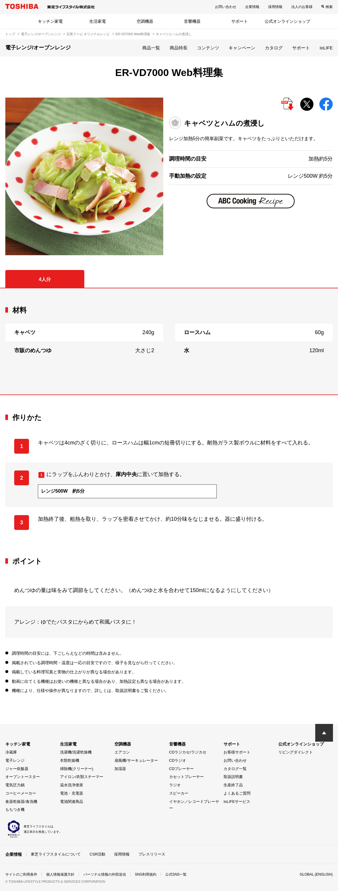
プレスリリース (151, 854)
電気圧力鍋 (15, 785)
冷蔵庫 (11, 752)
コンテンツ (208, 47)
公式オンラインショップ (287, 21)
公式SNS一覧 (176, 874)
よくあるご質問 (237, 793)
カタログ (274, 47)
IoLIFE (326, 47)
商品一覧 (151, 47)
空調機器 (145, 21)
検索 (329, 7)
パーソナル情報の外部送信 (104, 874)
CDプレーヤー (181, 769)
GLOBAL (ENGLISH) (316, 874)
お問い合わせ (225, 7)
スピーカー (178, 793)
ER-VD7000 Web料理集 (133, 34)
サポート (239, 21)
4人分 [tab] (45, 279)
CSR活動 (97, 854)
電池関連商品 (71, 801)
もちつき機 (15, 809)
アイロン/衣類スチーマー (81, 776)
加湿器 (120, 769)
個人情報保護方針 (60, 874)
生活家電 (97, 21)
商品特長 (178, 47)
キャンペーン (242, 47)
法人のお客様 (302, 7)
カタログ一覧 (235, 769)
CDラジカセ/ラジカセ (187, 752)
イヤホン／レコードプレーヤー (194, 805)
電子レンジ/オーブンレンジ (41, 34)
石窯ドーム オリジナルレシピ (88, 34)
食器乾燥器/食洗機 (21, 801)
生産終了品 (233, 785)
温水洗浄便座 (71, 785)
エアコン (122, 752)
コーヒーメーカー (20, 793)
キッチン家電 (50, 21)
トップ (10, 34)
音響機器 (192, 21)
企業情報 (252, 7)
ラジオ (175, 785)
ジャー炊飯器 (16, 769)
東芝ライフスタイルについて (56, 854)
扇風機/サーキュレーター (136, 760)
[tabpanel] (169, 341)
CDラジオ (177, 760)
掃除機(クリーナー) (76, 769)
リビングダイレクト (295, 752)
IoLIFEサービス (237, 801)
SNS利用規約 (145, 874)
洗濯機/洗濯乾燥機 (76, 752)
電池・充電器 (71, 793)
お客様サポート (237, 752)
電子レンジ (15, 760)
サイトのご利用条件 (21, 874)
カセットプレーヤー (186, 776)
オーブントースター (22, 776)
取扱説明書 (233, 776)
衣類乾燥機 (69, 760)
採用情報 (275, 7)
